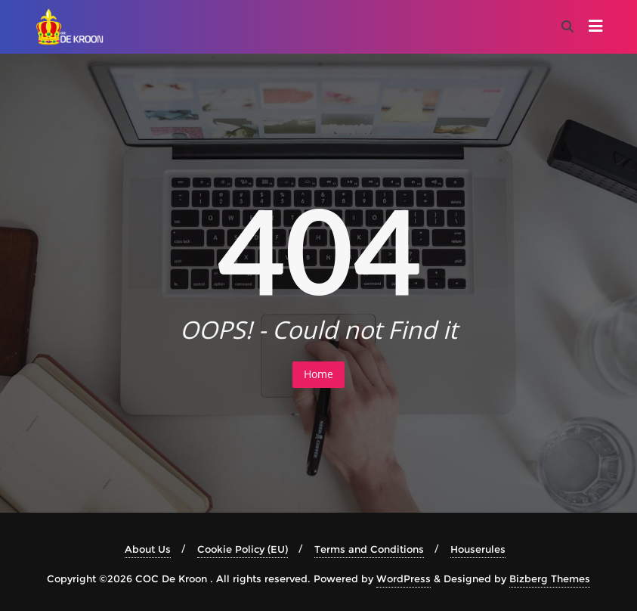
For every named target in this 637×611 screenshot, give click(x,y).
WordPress (403, 578)
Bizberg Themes (549, 578)
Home (318, 374)
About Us (148, 549)
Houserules (478, 549)
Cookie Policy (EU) (242, 549)
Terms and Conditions (369, 549)
